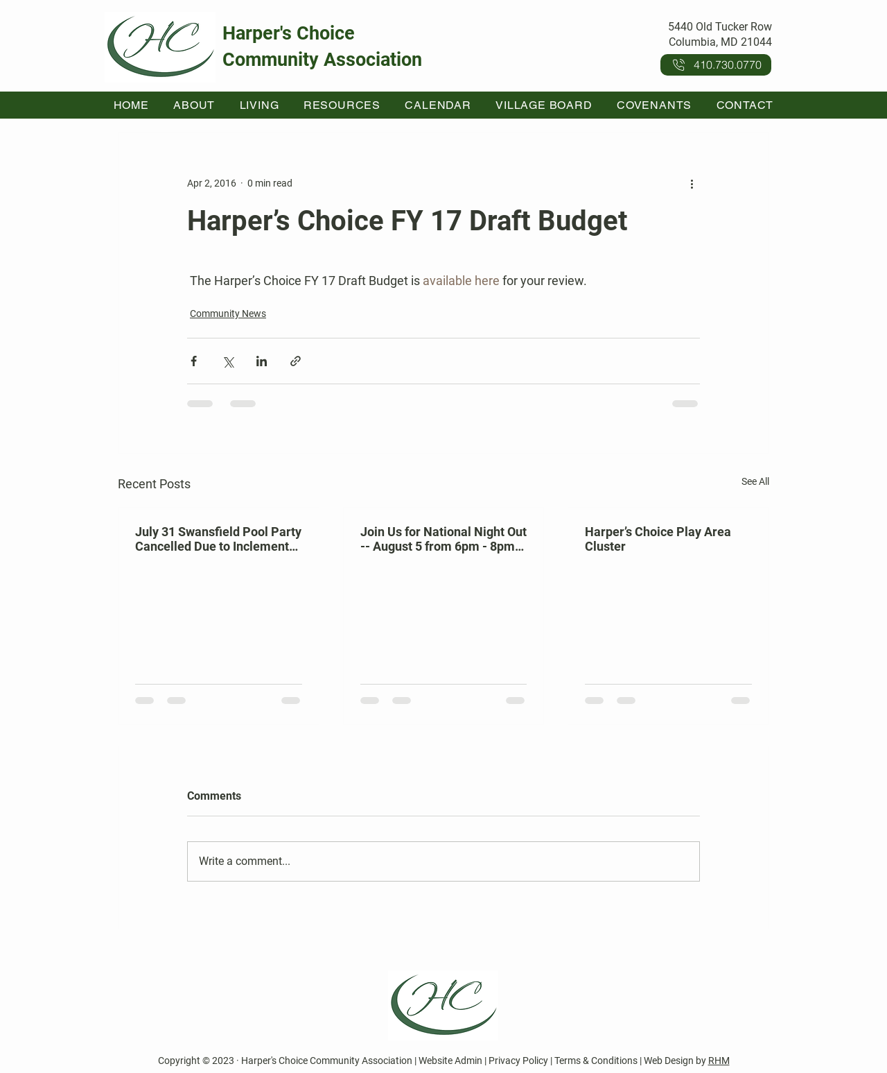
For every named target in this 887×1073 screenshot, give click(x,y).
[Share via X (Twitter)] (227, 361)
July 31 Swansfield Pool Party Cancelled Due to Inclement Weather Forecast (218, 538)
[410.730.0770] (715, 65)
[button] (194, 105)
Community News (228, 313)
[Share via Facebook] (193, 361)
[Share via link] (295, 361)
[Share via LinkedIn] (261, 361)
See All (755, 481)
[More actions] (691, 183)
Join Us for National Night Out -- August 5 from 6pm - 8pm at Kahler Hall (443, 538)
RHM (719, 1060)
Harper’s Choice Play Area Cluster (658, 538)
